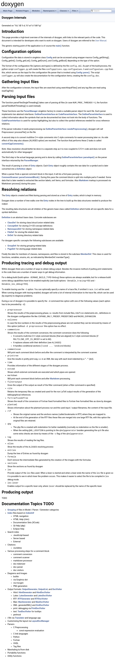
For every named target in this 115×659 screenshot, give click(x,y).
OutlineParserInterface (45, 114)
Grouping (11, 503)
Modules (36, 11)
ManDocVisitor (42, 595)
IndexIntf (30, 506)
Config (49, 57)
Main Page (7, 11)
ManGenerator (24, 595)
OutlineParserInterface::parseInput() (78, 157)
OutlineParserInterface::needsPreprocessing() (66, 128)
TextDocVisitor (24, 605)
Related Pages (22, 11)
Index (10, 506)
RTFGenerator (24, 592)
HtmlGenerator (25, 586)
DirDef (10, 235)
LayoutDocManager (40, 614)
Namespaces (50, 11)
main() (59, 46)
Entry (33, 165)
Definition (21, 168)
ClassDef (11, 222)
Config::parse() (83, 72)
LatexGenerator (26, 589)
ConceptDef (12, 225)
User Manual (100, 40)
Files (75, 11)
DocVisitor (57, 583)
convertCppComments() (12, 143)
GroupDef (11, 245)
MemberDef (86, 253)
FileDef (10, 231)
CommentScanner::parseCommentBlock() (21, 177)
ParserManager (31, 110)
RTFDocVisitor (41, 592)
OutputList (43, 583)
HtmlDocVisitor (43, 586)
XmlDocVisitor (42, 599)
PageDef (11, 248)
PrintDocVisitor (38, 602)
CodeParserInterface (67, 114)
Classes (64, 11)
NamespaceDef (14, 228)
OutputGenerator (29, 583)
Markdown (83, 180)
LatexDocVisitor (44, 589)
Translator (19, 611)
